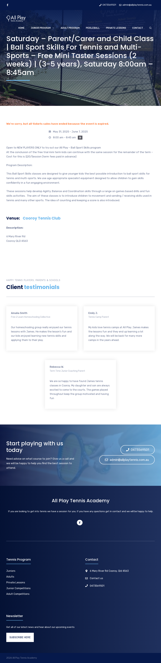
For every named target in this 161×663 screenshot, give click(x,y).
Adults (10, 576)
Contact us (96, 578)
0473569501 (97, 585)
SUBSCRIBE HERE (20, 637)
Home (21, 28)
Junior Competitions (18, 588)
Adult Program (70, 28)
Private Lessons (116, 28)
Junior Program (44, 28)
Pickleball (93, 28)
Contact (137, 28)
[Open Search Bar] (150, 28)
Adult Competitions (17, 593)
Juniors (10, 570)
